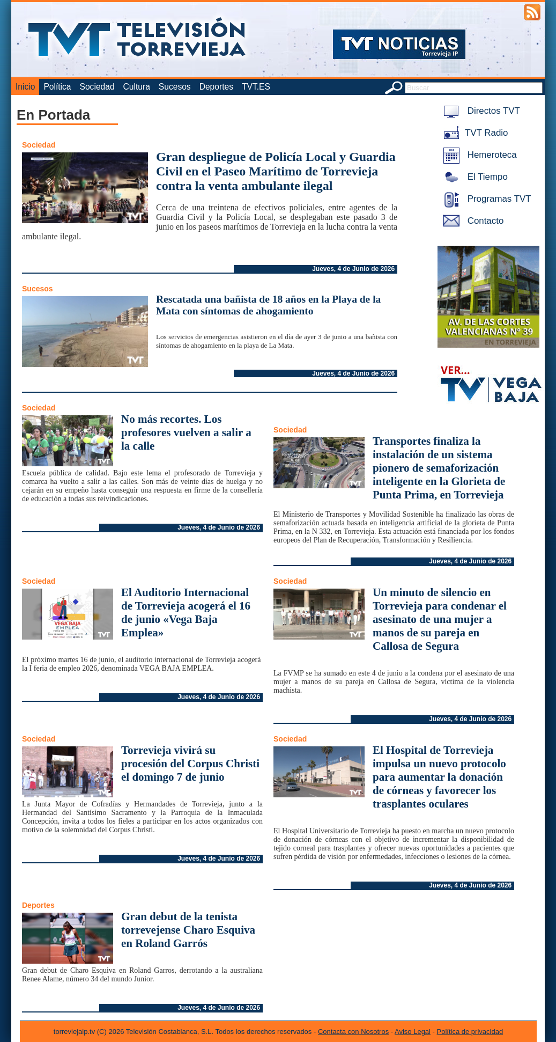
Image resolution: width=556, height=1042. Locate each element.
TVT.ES (256, 86)
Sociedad (97, 86)
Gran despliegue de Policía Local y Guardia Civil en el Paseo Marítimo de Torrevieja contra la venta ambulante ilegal (276, 171)
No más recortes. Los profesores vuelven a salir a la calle (186, 432)
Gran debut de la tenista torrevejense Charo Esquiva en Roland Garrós (188, 930)
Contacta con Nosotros (353, 1032)
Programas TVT (485, 199)
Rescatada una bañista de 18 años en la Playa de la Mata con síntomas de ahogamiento (268, 305)
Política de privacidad (470, 1032)
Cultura (136, 86)
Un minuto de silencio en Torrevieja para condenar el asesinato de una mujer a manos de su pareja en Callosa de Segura (440, 619)
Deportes (216, 86)
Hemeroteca (478, 155)
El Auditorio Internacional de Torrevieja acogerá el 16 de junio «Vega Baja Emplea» (185, 612)
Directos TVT (479, 111)
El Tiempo (473, 177)
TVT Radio (473, 133)
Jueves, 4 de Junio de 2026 (353, 269)
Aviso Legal (413, 1032)
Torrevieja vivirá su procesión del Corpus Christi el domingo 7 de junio (190, 763)
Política (57, 86)
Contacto (471, 221)
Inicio (25, 86)
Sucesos (175, 86)
